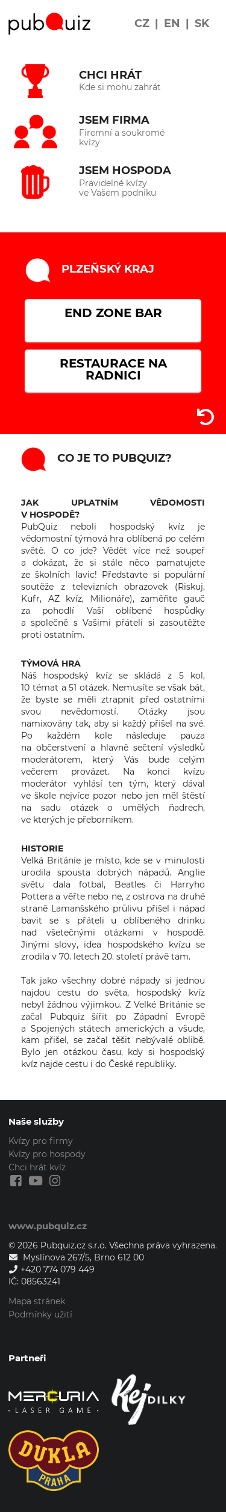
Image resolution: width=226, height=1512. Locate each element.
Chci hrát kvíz (37, 1167)
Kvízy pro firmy (40, 1141)
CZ (141, 23)
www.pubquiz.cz (47, 1226)
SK (202, 23)
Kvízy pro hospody (47, 1154)
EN (172, 23)
